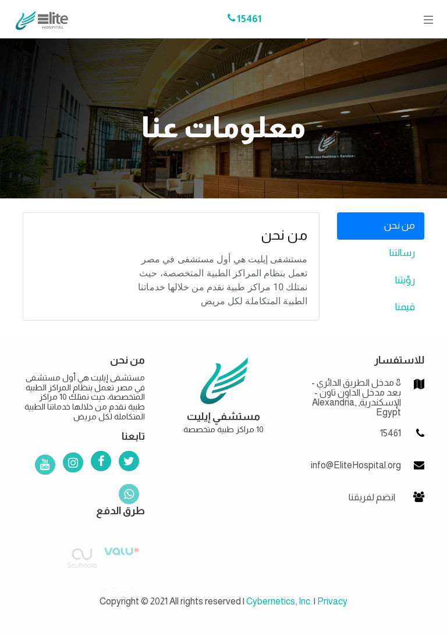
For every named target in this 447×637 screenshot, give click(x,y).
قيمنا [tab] (405, 306)
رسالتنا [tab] (402, 252)
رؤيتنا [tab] (405, 280)
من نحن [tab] (399, 225)
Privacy (332, 601)
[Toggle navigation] (425, 19)
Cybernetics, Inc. (279, 601)
